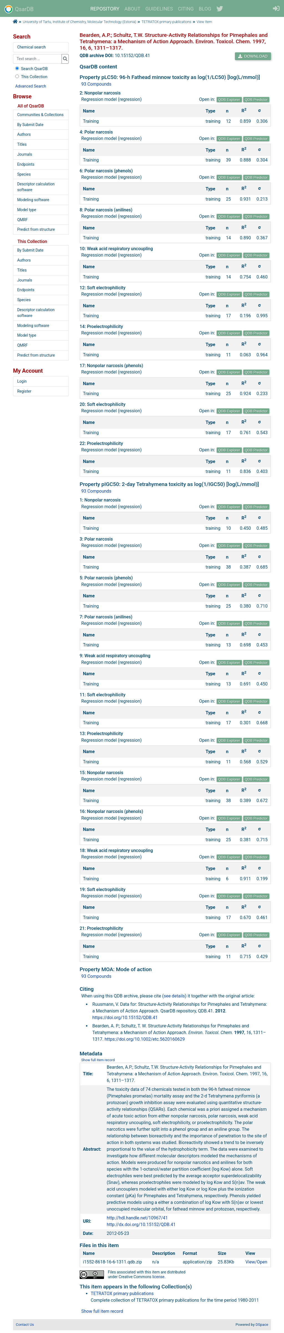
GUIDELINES (159, 9)
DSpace (262, 1324)
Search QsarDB (31, 68)
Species (24, 174)
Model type (26, 210)
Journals (24, 154)
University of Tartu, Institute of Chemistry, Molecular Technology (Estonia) (79, 22)
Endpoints (25, 164)
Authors (24, 134)
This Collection (30, 77)
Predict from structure (36, 229)
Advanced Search (30, 86)
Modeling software (33, 200)
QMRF (22, 220)
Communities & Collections (40, 114)
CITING (186, 9)
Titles (22, 144)
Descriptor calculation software (36, 187)
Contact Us (25, 1324)
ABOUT (133, 9)
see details (174, 996)
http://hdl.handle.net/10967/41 (137, 1218)
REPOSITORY (105, 9)
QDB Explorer (229, 100)
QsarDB (19, 9)
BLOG (205, 9)
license (158, 1277)
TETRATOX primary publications (166, 22)
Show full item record (98, 1060)
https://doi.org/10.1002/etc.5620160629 (145, 1039)
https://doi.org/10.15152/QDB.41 (125, 1017)
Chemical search (31, 47)
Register (24, 391)
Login (22, 381)
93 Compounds (96, 84)
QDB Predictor (256, 100)
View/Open (256, 1262)
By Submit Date (30, 124)
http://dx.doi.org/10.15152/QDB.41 (141, 1224)
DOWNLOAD (253, 56)
